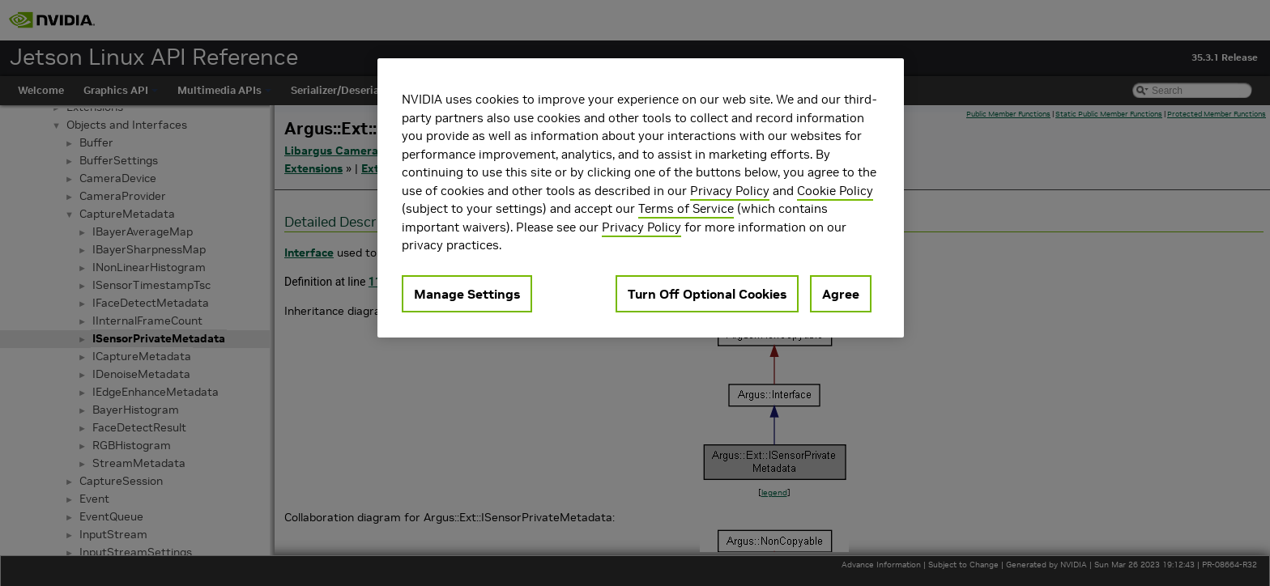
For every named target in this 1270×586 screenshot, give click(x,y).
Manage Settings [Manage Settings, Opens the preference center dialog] (467, 294)
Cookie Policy (835, 190)
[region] (640, 198)
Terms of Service (686, 208)
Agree (840, 294)
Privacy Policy (729, 190)
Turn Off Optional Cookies (707, 294)
